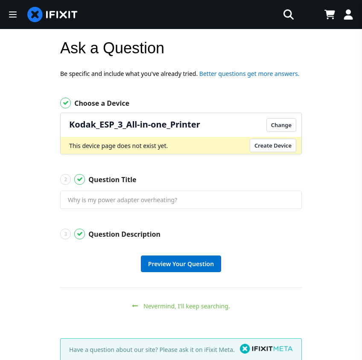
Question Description (110, 234)
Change (281, 125)
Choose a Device (94, 103)
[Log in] (348, 14)
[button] (12, 14)
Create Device (273, 145)
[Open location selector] (308, 14)
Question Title (98, 179)
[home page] (52, 14)
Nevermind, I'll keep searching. (181, 306)
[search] (191, 14)
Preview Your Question (181, 264)
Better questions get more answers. (249, 74)
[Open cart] (329, 14)
